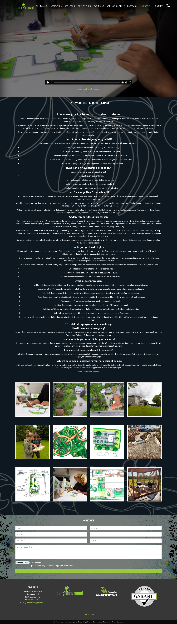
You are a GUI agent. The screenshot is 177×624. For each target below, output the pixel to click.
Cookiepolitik (89, 614)
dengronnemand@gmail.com (34, 602)
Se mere (120, 622)
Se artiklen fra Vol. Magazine (88, 89)
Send (88, 571)
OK (113, 622)
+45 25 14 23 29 (34, 599)
